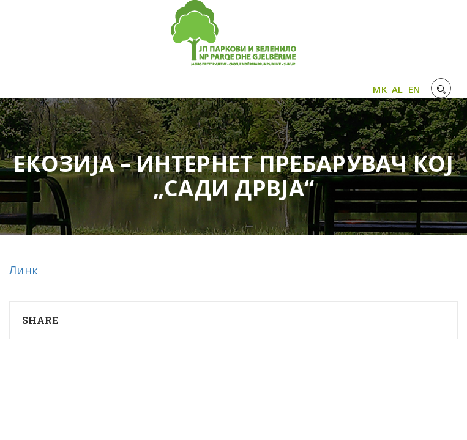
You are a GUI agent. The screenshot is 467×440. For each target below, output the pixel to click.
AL (397, 89)
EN (414, 89)
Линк (23, 270)
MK (380, 89)
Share (40, 320)
